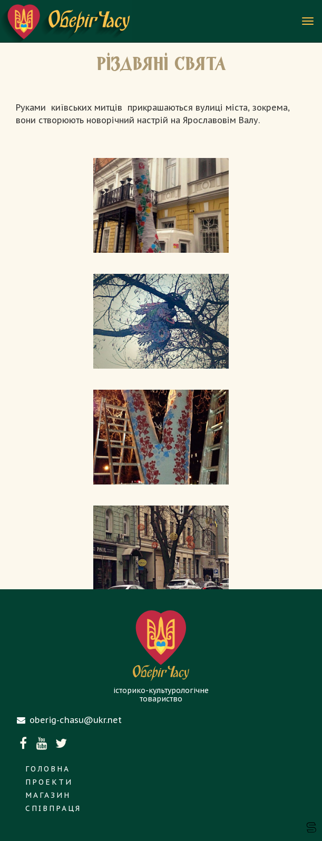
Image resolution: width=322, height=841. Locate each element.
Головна (47, 769)
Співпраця (53, 808)
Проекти (49, 782)
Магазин (48, 795)
